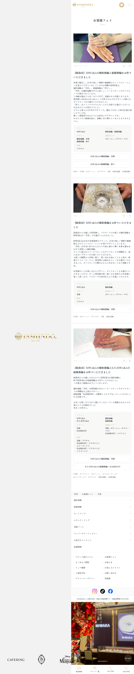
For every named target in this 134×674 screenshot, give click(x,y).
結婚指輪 (126, 171)
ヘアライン (85, 474)
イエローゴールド (111, 474)
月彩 (82, 171)
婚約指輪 (116, 171)
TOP (76, 494)
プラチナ (102, 171)
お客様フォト (88, 494)
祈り (76, 171)
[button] (124, 66)
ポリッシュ (91, 171)
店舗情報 (78, 546)
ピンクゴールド (80, 477)
